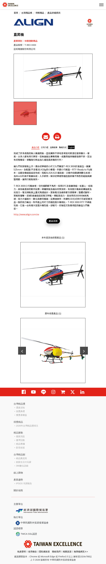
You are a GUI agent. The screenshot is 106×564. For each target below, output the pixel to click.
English (71, 147)
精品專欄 (20, 444)
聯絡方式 (63, 147)
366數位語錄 (22, 466)
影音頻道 (20, 448)
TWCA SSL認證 (26, 534)
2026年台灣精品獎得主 (27, 426)
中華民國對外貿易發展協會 (32, 523)
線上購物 (18, 473)
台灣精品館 (19, 454)
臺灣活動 (20, 440)
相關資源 (67, 551)
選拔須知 (20, 407)
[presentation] (22, 350)
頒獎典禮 (20, 411)
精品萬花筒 (21, 458)
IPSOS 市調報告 (24, 483)
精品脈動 (18, 432)
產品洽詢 (53, 220)
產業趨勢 (18, 479)
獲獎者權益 (21, 415)
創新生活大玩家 (23, 462)
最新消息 (20, 436)
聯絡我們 (56, 551)
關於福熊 (18, 490)
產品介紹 (35, 147)
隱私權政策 (44, 551)
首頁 (16, 12)
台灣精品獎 (26, 12)
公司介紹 (44, 147)
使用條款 (32, 551)
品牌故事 (53, 147)
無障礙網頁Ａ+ (81, 551)
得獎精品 (39, 12)
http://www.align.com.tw (26, 214)
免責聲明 (21, 551)
